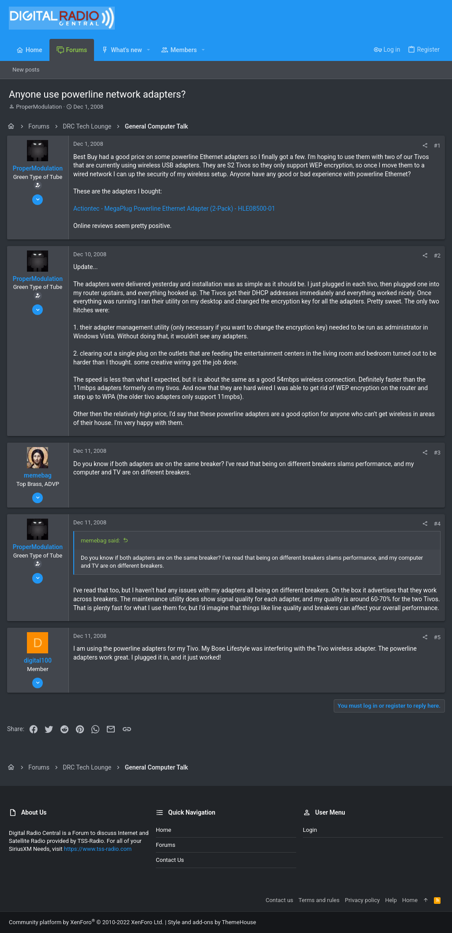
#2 (435, 255)
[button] (148, 50)
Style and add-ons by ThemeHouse (212, 922)
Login (310, 830)
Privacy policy (362, 900)
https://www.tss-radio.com (98, 849)
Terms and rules (318, 900)
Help (391, 900)
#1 (435, 145)
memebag (39, 475)
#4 (435, 523)
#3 (435, 452)
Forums (165, 845)
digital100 (39, 669)
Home (163, 830)
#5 (435, 646)
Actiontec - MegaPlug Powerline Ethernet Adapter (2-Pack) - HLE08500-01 (176, 208)
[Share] (423, 145)
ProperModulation (39, 106)
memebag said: (102, 540)
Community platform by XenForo (86, 922)
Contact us (170, 860)
